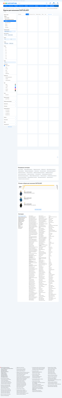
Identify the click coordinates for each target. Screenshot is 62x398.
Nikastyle (50, 287)
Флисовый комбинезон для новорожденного (32, 299)
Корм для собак (50, 349)
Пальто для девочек (41, 260)
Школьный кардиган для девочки (33, 272)
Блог (38, 352)
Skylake (30, 273)
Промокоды (18, 350)
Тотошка (50, 290)
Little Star (50, 303)
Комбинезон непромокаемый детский (42, 296)
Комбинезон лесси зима (42, 302)
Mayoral (50, 282)
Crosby (49, 298)
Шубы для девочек (41, 253)
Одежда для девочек (31, 336)
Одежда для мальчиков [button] (21, 255)
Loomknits (50, 286)
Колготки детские (51, 313)
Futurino (50, 288)
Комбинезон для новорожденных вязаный (33, 300)
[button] (57, 6)
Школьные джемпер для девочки (33, 274)
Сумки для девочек (51, 336)
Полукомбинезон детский (42, 300)
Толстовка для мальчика (32, 312)
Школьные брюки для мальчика (33, 257)
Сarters (49, 292)
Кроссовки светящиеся (41, 324)
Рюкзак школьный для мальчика (32, 259)
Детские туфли (40, 286)
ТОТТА (49, 309)
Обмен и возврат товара (20, 348)
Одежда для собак (50, 350)
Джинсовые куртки (8, 22)
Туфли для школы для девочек (32, 268)
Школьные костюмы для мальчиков (33, 271)
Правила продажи (19, 349)
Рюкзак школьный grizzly (32, 255)
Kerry (49, 283)
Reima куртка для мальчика (32, 324)
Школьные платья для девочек (32, 262)
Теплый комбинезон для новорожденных (32, 295)
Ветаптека (49, 351)
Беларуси (13, 362)
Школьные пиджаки (31, 280)
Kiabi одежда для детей (51, 307)
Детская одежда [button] (20, 261)
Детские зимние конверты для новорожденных (32, 293)
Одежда (5, 16)
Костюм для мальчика (31, 311)
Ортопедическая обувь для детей (43, 322)
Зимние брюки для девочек (42, 277)
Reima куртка (40, 303)
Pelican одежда (50, 289)
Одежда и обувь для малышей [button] (22, 254)
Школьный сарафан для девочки (33, 276)
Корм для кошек (50, 347)
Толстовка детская (41, 305)
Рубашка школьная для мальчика (33, 263)
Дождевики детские (41, 308)
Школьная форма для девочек (32, 254)
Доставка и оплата (19, 346)
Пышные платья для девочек (32, 335)
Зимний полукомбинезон (42, 316)
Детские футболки (41, 299)
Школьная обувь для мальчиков (32, 269)
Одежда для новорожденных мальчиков (32, 297)
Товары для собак (50, 348)
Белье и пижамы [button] (20, 264)
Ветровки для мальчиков (32, 307)
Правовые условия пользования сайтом (13, 360)
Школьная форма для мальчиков (33, 256)
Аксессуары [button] (20, 265)
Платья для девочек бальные (32, 331)
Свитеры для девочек (41, 255)
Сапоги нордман (41, 323)
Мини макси (50, 301)
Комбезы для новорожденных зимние (32, 289)
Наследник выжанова (51, 280)
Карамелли (50, 300)
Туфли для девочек (41, 280)
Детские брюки (41, 317)
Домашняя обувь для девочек (42, 284)
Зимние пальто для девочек (32, 327)
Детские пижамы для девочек (42, 254)
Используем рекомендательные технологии (8, 361)
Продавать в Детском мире (20, 347)
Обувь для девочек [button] (21, 259)
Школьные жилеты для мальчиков (33, 270)
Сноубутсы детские (41, 321)
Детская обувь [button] (20, 262)
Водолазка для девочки (41, 278)
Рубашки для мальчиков (32, 313)
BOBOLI (50, 310)
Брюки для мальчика (31, 308)
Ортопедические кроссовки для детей (53, 254)
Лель (49, 294)
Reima (49, 277)
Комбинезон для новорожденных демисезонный (33, 303)
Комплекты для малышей (32, 304)
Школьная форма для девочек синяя (33, 261)
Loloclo (50, 291)
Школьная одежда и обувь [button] (22, 253)
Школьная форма (31, 253)
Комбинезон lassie (41, 297)
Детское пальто (41, 313)
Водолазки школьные (31, 279)
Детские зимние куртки (42, 312)
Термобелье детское (41, 311)
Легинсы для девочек (31, 337)
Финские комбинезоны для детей (43, 301)
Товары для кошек (50, 346)
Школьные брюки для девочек (32, 267)
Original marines (51, 285)
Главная (4, 8)
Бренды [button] (19, 263)
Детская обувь (40, 320)
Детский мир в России (6, 362)
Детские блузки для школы (32, 258)
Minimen (50, 297)
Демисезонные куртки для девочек (43, 256)
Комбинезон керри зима (42, 309)
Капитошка (50, 306)
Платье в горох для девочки (42, 276)
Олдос (49, 276)
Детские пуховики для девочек (42, 257)
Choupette (50, 279)
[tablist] (38, 194)
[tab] (34, 194)
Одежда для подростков (42, 298)
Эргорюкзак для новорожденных (33, 288)
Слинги (40, 288)
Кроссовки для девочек (42, 281)
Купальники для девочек (52, 312)
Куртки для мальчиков (43, 8)
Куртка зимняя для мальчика (32, 310)
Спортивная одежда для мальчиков (33, 306)
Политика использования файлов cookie (21, 352)
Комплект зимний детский (42, 310)
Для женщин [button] (20, 260)
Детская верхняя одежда (25, 8)
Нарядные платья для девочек (32, 325)
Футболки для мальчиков (32, 309)
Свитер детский (41, 318)
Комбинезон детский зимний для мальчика (33, 315)
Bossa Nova (50, 293)
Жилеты (6, 25)
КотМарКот (50, 311)
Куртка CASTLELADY (28, 229)
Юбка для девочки (31, 328)
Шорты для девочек (41, 262)
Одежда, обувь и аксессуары (10, 8)
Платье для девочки (31, 326)
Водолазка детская (41, 307)
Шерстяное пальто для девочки (42, 275)
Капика (49, 281)
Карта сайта (18, 355)
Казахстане (10, 362)
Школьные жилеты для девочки (32, 277)
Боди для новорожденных (32, 285)
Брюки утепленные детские (42, 319)
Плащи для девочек (41, 304)
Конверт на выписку (31, 282)
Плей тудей (50, 275)
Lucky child (50, 305)
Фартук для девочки (31, 266)
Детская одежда (18, 8)
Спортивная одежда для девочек (43, 259)
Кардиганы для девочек (32, 332)
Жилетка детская (41, 306)
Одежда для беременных (42, 287)
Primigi (49, 253)
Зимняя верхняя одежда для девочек (43, 261)
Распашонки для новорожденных (33, 286)
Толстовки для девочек (31, 329)
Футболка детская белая (42, 314)
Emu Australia (50, 302)
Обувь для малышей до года (32, 296)
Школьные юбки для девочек (32, 260)
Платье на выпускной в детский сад (33, 284)
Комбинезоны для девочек (42, 258)
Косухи (6, 24)
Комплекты (6, 27)
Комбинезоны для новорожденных (33, 287)
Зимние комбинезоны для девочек (33, 330)
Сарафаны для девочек (31, 265)
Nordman (40, 325)
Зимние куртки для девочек (42, 263)
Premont (50, 299)
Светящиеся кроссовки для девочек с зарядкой (43, 283)
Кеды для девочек (41, 285)
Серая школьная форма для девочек (33, 264)
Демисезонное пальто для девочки (33, 334)
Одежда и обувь (6, 14)
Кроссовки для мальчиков (42, 279)
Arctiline (50, 308)
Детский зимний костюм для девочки (42, 264)
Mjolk (49, 296)
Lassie (49, 278)
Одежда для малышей (31, 283)
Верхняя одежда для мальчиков (34, 8)
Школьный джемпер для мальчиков (33, 278)
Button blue (50, 284)
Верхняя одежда (7, 17)
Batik (49, 295)
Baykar (49, 304)
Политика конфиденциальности (21, 351)
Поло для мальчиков (31, 314)
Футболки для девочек (31, 333)
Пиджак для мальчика (41, 315)
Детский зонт (50, 337)
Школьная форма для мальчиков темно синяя (33, 275)
